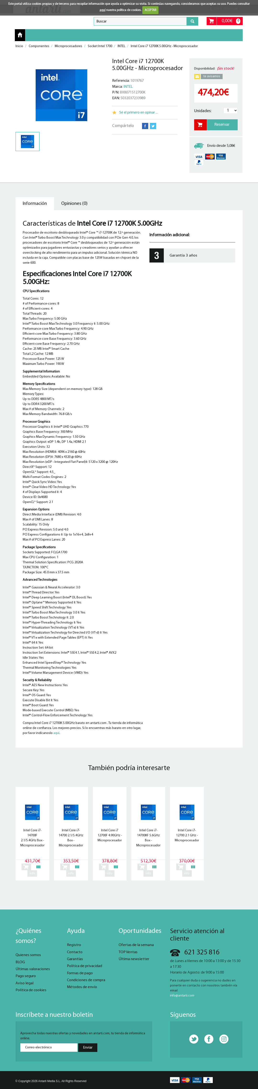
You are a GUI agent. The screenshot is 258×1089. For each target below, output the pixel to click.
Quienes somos (28, 955)
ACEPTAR (150, 10)
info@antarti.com (182, 995)
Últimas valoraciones (33, 969)
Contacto (74, 952)
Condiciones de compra (86, 980)
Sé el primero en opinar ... (138, 113)
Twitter (153, 126)
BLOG (20, 962)
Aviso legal (24, 983)
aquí (102, 10)
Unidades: (202, 111)
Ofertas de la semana (136, 945)
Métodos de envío (82, 987)
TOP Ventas (128, 952)
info (32, 873)
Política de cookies (31, 990)
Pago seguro (26, 976)
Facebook (145, 126)
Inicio (20, 35)
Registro (74, 945)
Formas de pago (80, 973)
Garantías (75, 959)
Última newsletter (134, 959)
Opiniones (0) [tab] (74, 203)
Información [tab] (35, 203)
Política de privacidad (84, 966)
